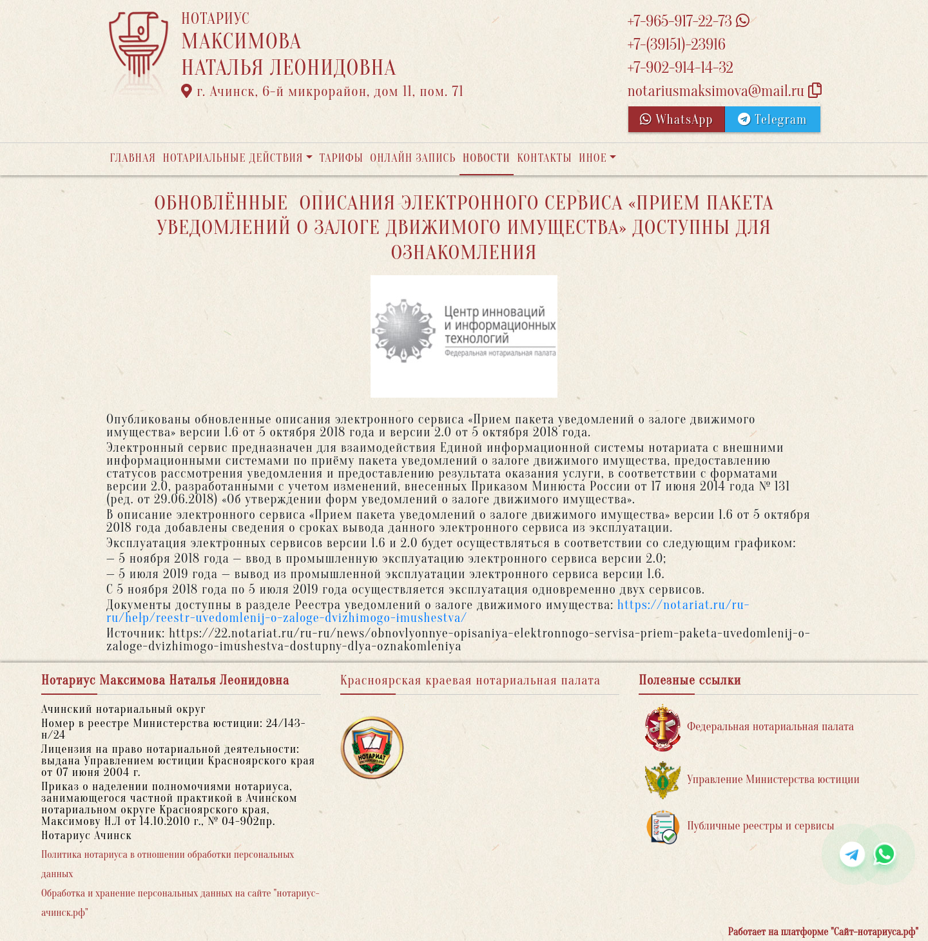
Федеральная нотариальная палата (749, 727)
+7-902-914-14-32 (680, 68)
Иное (593, 158)
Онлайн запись (413, 158)
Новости (486, 158)
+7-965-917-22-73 (688, 21)
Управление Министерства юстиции (752, 780)
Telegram (772, 119)
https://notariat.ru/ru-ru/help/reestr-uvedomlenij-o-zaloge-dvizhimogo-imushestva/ (427, 611)
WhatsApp (676, 119)
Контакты (544, 158)
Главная (133, 158)
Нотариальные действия (232, 158)
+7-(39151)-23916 (676, 44)
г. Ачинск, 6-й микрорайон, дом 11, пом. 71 (322, 91)
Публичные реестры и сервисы (739, 826)
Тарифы (341, 158)
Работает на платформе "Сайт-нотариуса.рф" (823, 932)
